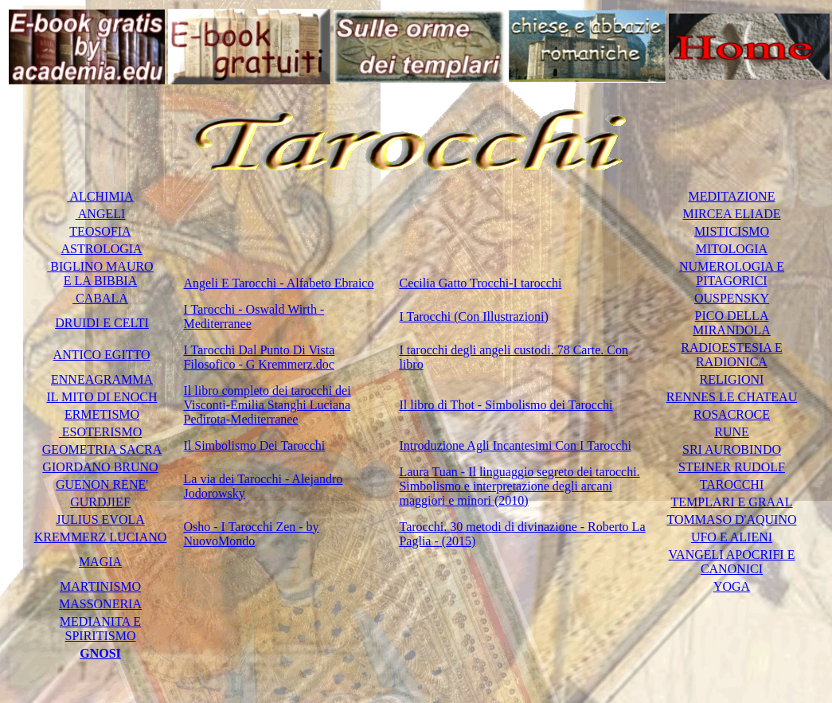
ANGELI (101, 214)
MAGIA (100, 561)
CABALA (100, 298)
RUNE (731, 432)
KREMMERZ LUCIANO (100, 537)
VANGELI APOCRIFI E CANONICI (732, 562)
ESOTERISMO (100, 432)
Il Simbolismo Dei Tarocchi (255, 445)
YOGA (731, 586)
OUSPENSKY (731, 298)
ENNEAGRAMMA (102, 379)
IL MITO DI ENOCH (101, 397)
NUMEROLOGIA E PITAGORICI (731, 273)
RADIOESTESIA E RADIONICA (732, 355)
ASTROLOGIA (101, 249)
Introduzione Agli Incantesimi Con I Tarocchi (515, 445)
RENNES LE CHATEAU (731, 397)
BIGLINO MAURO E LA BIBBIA (100, 273)
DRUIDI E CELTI (102, 323)
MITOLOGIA (732, 249)
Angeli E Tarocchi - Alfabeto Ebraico (279, 283)
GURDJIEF (100, 502)
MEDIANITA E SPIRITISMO (100, 628)
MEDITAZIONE (732, 196)
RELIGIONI (732, 379)
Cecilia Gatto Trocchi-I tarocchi (480, 283)
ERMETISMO (101, 414)
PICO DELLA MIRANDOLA (732, 323)
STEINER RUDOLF (731, 467)
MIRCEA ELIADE (731, 214)
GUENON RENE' (102, 484)
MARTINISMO (100, 586)
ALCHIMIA (100, 196)
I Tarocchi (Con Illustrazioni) (473, 316)
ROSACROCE (731, 414)
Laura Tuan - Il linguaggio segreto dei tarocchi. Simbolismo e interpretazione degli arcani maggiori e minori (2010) (519, 486)
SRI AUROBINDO (731, 449)
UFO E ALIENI (731, 537)
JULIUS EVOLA (100, 519)
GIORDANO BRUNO (100, 467)
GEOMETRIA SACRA (102, 449)
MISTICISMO (731, 231)
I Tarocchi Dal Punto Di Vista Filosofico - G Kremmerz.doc (259, 357)
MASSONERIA (100, 604)
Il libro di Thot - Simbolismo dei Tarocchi (505, 405)
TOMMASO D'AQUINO (731, 519)
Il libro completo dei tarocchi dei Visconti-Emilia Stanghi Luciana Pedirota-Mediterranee (267, 405)
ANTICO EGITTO (101, 354)
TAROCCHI (732, 484)
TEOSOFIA (100, 231)
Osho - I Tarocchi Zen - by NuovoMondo (251, 534)
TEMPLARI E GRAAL (732, 502)
